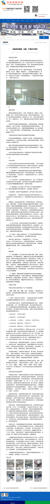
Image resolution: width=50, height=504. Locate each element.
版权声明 (27, 494)
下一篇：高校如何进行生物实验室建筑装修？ (38, 488)
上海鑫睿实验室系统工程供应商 (32, 52)
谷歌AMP (22, 494)
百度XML (11, 494)
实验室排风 (22, 20)
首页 (3, 20)
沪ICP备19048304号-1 (19, 498)
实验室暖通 (17, 20)
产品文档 (42, 20)
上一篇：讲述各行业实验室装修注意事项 (10, 488)
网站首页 (41, 42)
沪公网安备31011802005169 (15, 496)
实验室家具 (13, 20)
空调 (8, 121)
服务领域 (37, 20)
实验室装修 (8, 20)
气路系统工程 (32, 20)
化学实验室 (38, 432)
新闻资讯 (25, 29)
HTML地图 (16, 494)
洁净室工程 (27, 20)
